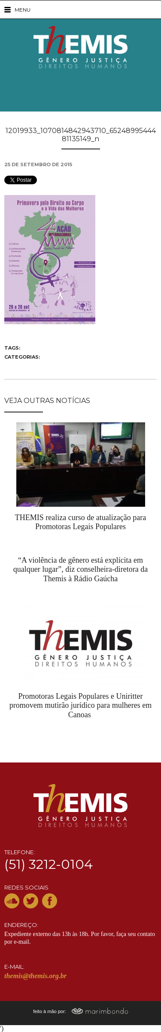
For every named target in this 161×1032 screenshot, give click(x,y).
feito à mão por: (80, 1011)
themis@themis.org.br (35, 975)
